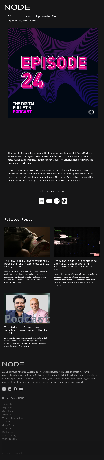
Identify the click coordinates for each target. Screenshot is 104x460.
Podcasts (33, 21)
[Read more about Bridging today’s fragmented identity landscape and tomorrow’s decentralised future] (77, 241)
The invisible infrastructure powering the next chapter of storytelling (26, 263)
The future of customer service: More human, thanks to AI (25, 330)
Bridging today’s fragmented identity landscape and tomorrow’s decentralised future (75, 265)
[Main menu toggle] (98, 7)
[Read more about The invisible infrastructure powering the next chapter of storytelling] (27, 241)
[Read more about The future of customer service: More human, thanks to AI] (27, 308)
